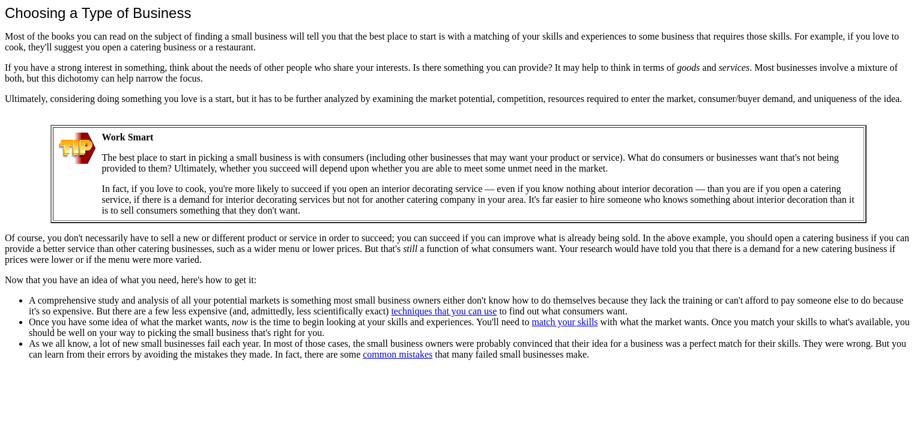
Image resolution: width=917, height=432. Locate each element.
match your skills (564, 322)
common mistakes (397, 354)
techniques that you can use (444, 311)
